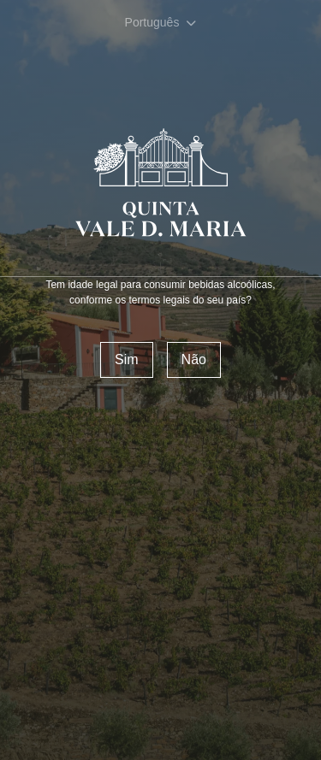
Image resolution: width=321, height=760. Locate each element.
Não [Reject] (193, 359)
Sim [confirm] (127, 359)
